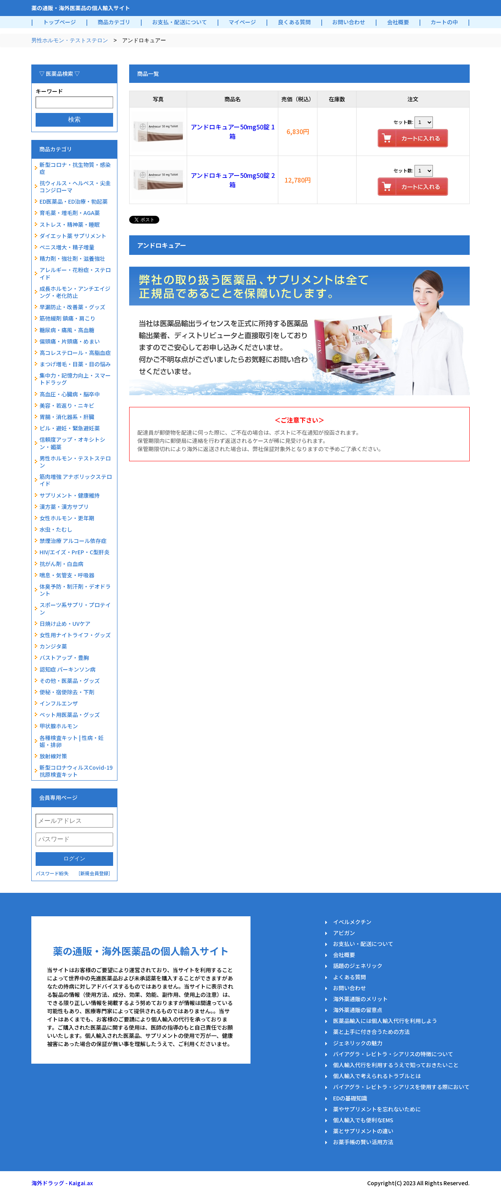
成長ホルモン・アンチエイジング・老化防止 (75, 292)
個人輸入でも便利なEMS (363, 1119)
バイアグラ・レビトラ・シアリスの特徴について (393, 1053)
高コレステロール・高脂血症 (75, 353)
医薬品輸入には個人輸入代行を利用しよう (385, 1020)
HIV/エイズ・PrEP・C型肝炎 (75, 552)
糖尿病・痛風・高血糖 (67, 330)
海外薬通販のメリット (360, 998)
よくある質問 (349, 976)
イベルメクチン (352, 921)
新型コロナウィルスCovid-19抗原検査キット (76, 770)
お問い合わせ (348, 22)
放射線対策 (53, 756)
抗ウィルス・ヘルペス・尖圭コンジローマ (75, 186)
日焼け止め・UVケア (65, 623)
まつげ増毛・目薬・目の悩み (75, 364)
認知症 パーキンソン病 (68, 669)
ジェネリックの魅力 (357, 1042)
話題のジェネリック (357, 965)
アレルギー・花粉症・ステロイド (75, 273)
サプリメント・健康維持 (70, 495)
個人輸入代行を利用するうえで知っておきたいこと (396, 1064)
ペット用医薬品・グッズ (70, 714)
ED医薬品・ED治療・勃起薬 (74, 201)
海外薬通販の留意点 (357, 1009)
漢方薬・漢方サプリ (64, 507)
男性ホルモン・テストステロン (69, 40)
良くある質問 (294, 22)
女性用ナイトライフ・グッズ (75, 635)
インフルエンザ (59, 703)
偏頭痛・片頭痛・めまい (70, 341)
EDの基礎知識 (350, 1098)
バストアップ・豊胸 (64, 657)
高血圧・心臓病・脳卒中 (70, 394)
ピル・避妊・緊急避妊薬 (70, 428)
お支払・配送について (179, 22)
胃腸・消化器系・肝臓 (67, 417)
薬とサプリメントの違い (363, 1130)
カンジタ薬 (53, 646)
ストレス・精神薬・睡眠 (70, 224)
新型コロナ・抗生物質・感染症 (75, 168)
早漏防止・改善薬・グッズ (72, 307)
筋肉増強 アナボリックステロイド (76, 480)
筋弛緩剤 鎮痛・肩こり (68, 318)
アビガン (344, 932)
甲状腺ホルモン (59, 726)
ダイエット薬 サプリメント (73, 236)
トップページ (59, 22)
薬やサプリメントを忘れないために (377, 1109)
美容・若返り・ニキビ (67, 405)
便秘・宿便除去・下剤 (67, 692)
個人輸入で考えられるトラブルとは (377, 1075)
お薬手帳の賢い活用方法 (363, 1141)
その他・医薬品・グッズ (70, 680)
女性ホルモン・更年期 (67, 518)
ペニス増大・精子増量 (67, 247)
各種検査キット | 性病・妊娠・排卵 (72, 741)
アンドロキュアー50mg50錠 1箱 (233, 131)
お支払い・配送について (363, 943)
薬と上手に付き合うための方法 (371, 1031)
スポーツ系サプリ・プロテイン (75, 608)
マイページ (242, 22)
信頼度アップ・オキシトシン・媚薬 (72, 442)
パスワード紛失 (52, 873)
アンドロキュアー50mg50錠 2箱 (233, 179)
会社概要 (398, 22)
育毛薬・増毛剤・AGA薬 (70, 213)
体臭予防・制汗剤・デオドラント (75, 589)
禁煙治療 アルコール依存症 (73, 541)
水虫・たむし (56, 529)
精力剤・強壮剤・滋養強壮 (72, 258)
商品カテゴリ (113, 22)
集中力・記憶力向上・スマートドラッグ (75, 378)
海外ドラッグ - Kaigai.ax (62, 1183)
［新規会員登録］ (94, 873)
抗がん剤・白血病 (61, 564)
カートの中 (444, 22)
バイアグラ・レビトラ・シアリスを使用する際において (401, 1086)
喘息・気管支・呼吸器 (67, 575)
